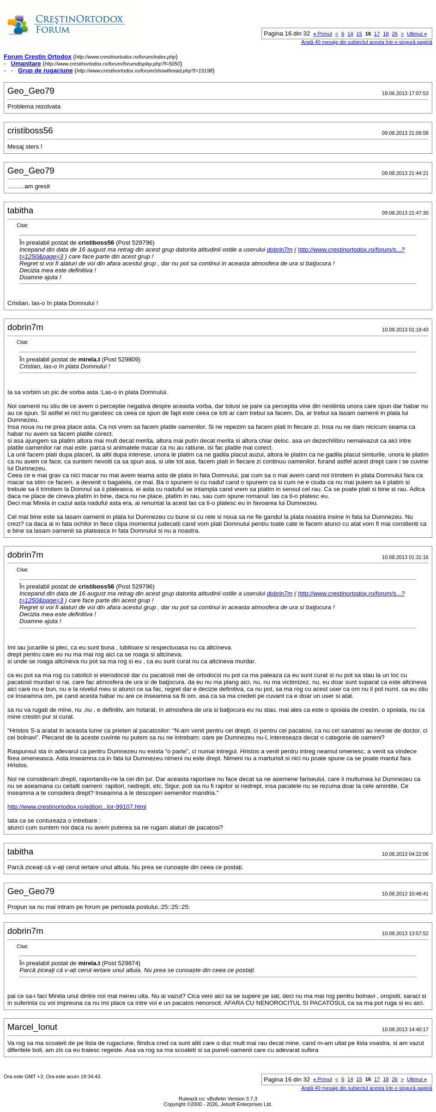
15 (359, 33)
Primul (322, 33)
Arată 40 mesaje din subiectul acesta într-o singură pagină (366, 42)
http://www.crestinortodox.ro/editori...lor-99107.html (76, 806)
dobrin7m (280, 249)
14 (350, 33)
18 (385, 33)
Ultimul (417, 33)
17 (377, 33)
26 (395, 33)
